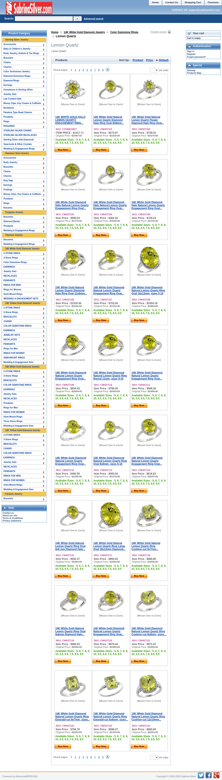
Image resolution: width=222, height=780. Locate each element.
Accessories (9, 44)
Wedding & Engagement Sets (18, 362)
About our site (10, 515)
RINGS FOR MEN (12, 285)
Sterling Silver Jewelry (16, 40)
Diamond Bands (11, 221)
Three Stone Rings (12, 421)
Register (191, 54)
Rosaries (8, 208)
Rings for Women (12, 289)
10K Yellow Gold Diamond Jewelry (22, 430)
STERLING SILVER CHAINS (17, 130)
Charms (7, 67)
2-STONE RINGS (11, 253)
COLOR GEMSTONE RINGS (17, 326)
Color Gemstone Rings (124, 32)
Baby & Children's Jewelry (16, 49)
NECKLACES (10, 276)
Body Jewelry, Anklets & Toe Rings (21, 53)
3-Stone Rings (10, 258)
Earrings (7, 85)
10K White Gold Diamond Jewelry (22, 367)
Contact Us (171, 2)
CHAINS (7, 321)
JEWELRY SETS (11, 335)
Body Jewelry (10, 162)
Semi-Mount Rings (12, 294)
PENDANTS (9, 280)
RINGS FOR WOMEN (14, 353)
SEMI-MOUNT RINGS (14, 357)
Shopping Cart (193, 2)
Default (163, 60)
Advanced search (93, 18)
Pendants (8, 117)
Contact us (8, 513)
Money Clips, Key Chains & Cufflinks (22, 103)
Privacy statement (12, 521)
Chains (7, 62)
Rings (6, 121)
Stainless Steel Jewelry (17, 153)
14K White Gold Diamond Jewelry (84, 32)
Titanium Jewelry (14, 235)
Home (54, 32)
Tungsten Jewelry (14, 212)
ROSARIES (9, 126)
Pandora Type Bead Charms (17, 112)
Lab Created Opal (12, 99)
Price (149, 60)
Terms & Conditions (13, 518)
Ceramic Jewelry (13, 494)
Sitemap (191, 70)
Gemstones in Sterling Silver (18, 89)
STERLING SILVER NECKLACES (20, 135)
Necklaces (8, 108)
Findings (8, 189)
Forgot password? (196, 57)
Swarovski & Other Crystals (17, 144)
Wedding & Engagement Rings (19, 149)
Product (138, 60)
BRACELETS (10, 317)
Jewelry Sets (10, 94)
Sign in (190, 51)
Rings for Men (10, 348)
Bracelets (8, 58)
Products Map (194, 73)
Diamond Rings (11, 80)
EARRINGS (9, 267)
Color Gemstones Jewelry (16, 71)
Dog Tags (8, 180)
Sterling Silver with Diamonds (18, 139)
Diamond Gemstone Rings (16, 76)
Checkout (213, 2)
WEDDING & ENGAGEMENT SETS (20, 298)
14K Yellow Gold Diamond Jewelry (22, 303)
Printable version (158, 32)
